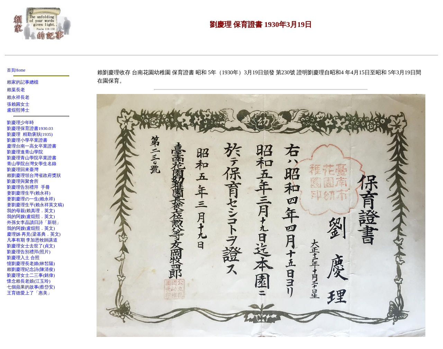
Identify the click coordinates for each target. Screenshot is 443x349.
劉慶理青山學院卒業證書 (31, 157)
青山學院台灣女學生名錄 (31, 163)
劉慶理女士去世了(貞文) (31, 245)
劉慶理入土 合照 (23, 257)
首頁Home (16, 70)
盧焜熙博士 (18, 110)
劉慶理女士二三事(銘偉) (31, 275)
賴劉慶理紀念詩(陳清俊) (31, 269)
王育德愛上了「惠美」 (29, 292)
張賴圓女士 (18, 104)
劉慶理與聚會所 (22, 181)
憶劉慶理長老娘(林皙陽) (31, 263)
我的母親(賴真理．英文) (31, 210)
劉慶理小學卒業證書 (27, 140)
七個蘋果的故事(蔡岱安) (31, 287)
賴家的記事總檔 (22, 82)
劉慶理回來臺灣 (22, 169)
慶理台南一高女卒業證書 (31, 146)
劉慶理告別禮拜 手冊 (28, 187)
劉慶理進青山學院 (25, 151)
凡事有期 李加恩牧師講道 (32, 240)
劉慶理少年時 (20, 122)
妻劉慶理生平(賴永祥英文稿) (35, 204)
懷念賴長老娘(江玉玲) (29, 281)
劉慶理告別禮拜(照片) (29, 251)
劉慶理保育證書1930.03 (30, 128)
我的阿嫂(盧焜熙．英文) (31, 216)
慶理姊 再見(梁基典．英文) (34, 234)
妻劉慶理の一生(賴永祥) (31, 198)
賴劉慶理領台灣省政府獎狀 (34, 175)
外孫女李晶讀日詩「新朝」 (34, 222)
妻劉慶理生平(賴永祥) (29, 193)
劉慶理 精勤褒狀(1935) (30, 134)
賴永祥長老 (18, 97)
